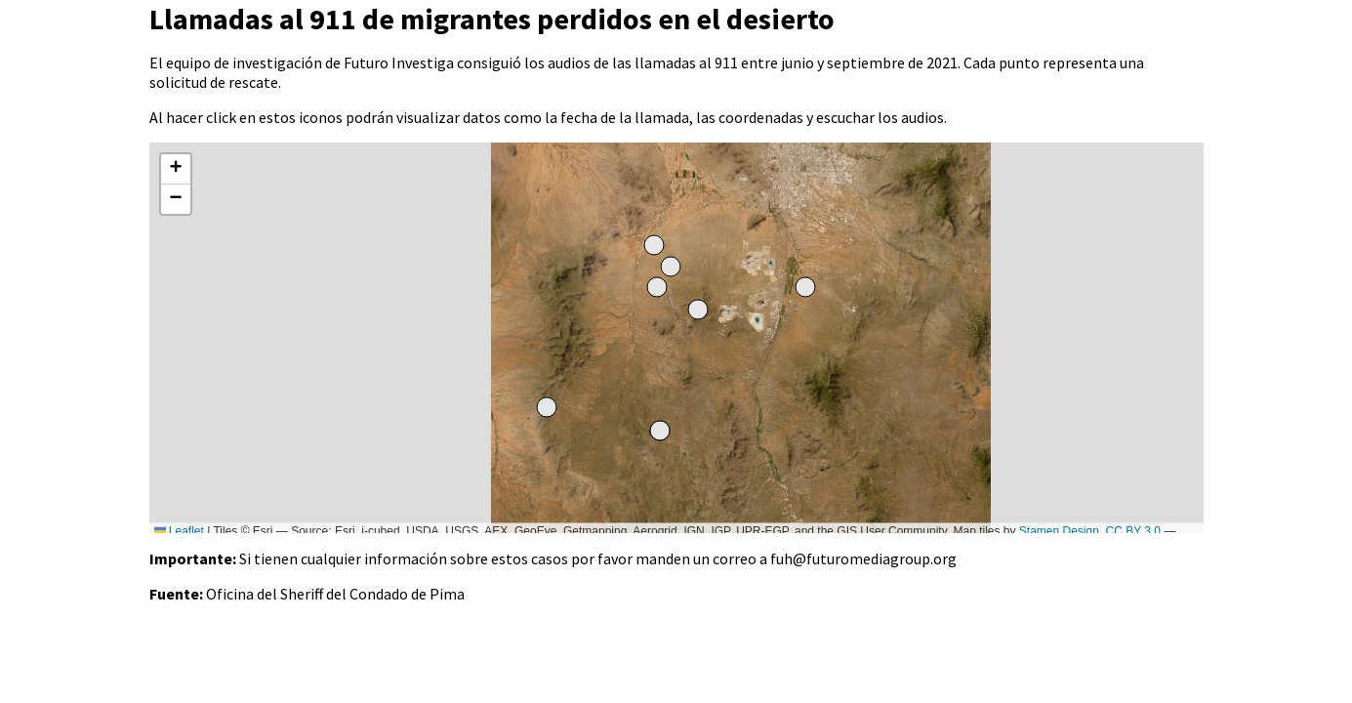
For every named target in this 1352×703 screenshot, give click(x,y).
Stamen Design (1059, 531)
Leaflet (179, 531)
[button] (175, 169)
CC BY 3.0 (1133, 531)
